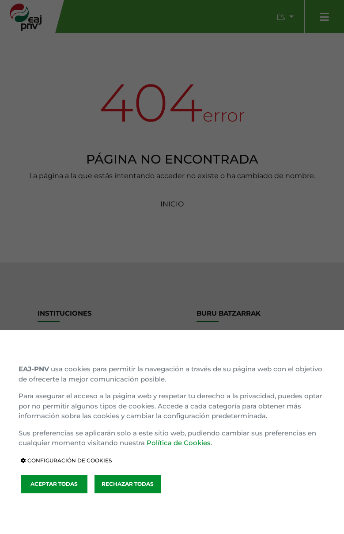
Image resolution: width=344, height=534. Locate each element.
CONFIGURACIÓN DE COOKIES (66, 460)
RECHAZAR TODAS (128, 484)
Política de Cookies (179, 443)
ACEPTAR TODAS (54, 484)
